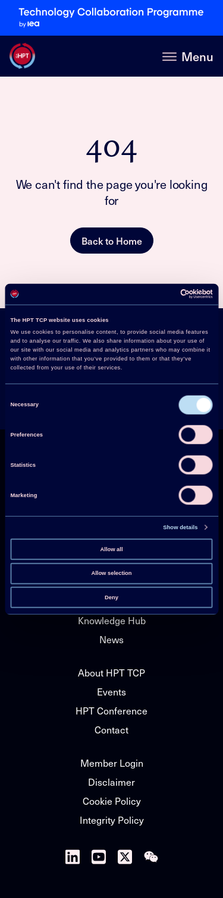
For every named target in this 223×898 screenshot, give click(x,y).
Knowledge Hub (112, 620)
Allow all (111, 549)
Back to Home (111, 240)
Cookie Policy (112, 801)
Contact (111, 729)
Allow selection (111, 573)
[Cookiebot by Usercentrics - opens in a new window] (161, 294)
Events (111, 691)
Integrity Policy (112, 820)
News (111, 639)
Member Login (111, 763)
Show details (180, 527)
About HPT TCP (111, 672)
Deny (111, 597)
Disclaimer (111, 782)
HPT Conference (111, 710)
